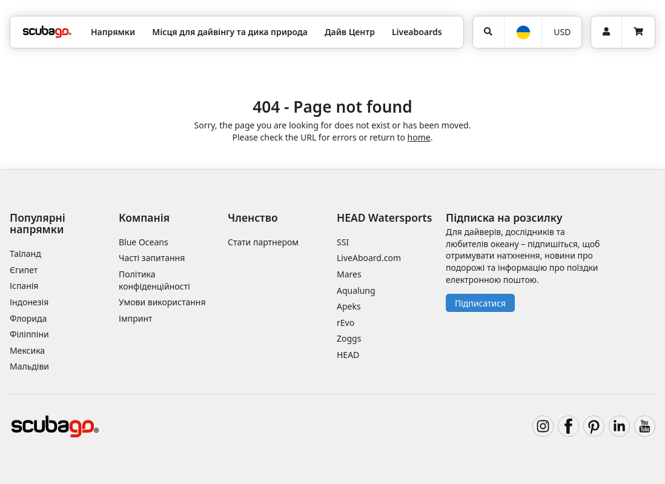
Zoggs (349, 338)
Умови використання (162, 302)
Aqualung (356, 290)
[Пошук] (488, 32)
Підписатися (480, 303)
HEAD (348, 354)
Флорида (28, 318)
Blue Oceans (143, 242)
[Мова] (523, 32)
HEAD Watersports (384, 217)
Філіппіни (29, 334)
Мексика (27, 350)
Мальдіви (29, 366)
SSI (343, 242)
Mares (349, 274)
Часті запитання (152, 258)
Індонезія (29, 302)
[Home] (47, 31)
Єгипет (24, 270)
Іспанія (24, 285)
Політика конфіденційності (154, 280)
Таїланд (25, 253)
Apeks (349, 306)
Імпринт (136, 318)
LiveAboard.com (369, 258)
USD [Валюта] (562, 32)
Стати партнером (263, 242)
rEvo (345, 322)
